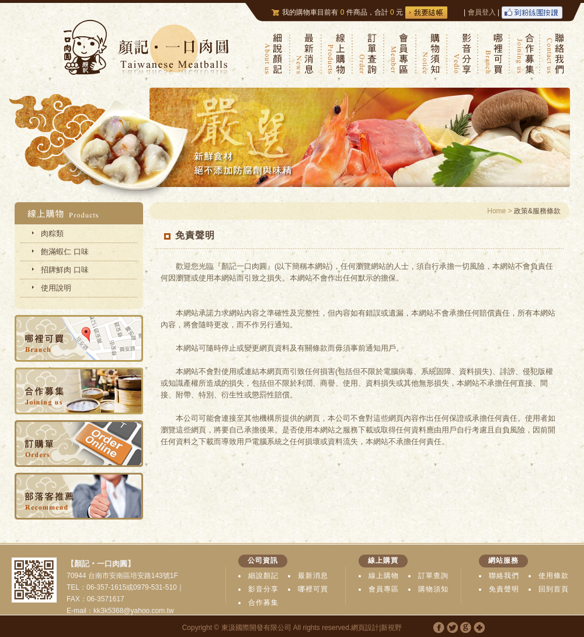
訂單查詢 (433, 576)
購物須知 (433, 589)
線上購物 (384, 576)
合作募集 (263, 602)
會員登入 (482, 12)
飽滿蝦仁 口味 (65, 251)
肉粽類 (52, 233)
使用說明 (56, 287)
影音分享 (263, 589)
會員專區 (384, 589)
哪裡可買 (313, 589)
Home (496, 211)
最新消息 (313, 576)
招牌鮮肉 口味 (65, 269)
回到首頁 (553, 589)
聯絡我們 (504, 576)
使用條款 (553, 576)
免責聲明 (504, 589)
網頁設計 (365, 628)
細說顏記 (263, 576)
